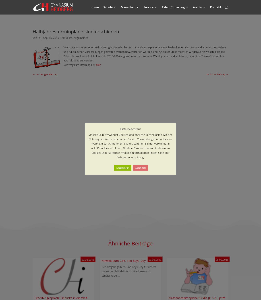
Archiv (197, 7)
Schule (108, 7)
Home (94, 7)
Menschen (128, 7)
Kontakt (215, 7)
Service (149, 7)
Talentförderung (173, 7)
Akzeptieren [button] (122, 167)
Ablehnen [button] (140, 167)
